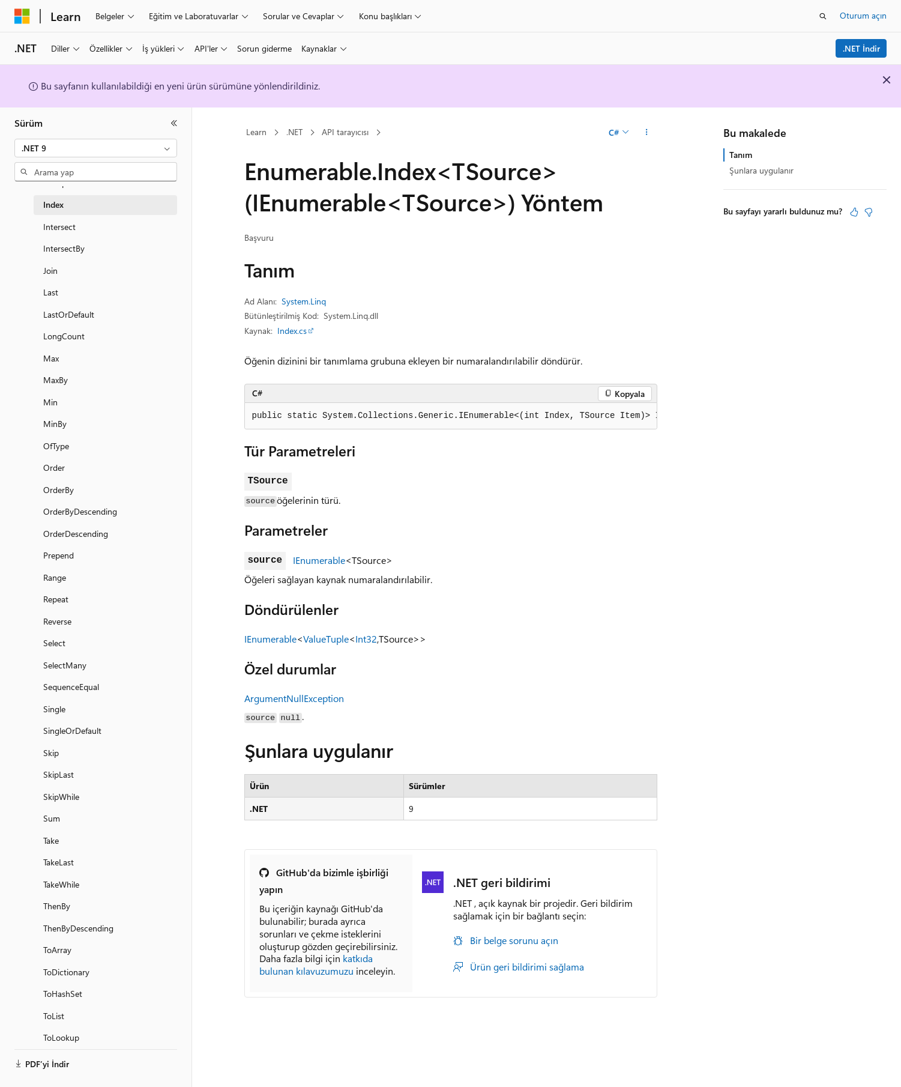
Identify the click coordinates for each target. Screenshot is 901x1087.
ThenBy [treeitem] (56, 906)
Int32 (366, 638)
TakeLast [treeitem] (58, 862)
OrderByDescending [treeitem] (80, 511)
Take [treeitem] (51, 840)
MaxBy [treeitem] (55, 380)
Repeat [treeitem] (55, 599)
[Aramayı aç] (823, 16)
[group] (450, 416)
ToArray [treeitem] (57, 949)
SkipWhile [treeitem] (61, 796)
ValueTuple (326, 638)
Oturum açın (863, 15)
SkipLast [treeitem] (58, 774)
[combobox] (95, 148)
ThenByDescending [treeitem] (78, 928)
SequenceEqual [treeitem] (71, 686)
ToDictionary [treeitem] (66, 972)
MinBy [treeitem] (55, 423)
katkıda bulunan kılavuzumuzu (316, 964)
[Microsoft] (22, 16)
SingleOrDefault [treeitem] (72, 730)
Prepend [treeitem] (58, 555)
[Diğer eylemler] (646, 132)
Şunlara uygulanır (761, 170)
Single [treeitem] (54, 709)
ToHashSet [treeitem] (62, 993)
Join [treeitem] (50, 270)
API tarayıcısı (345, 132)
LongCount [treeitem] (64, 336)
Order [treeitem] (54, 467)
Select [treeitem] (54, 643)
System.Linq (304, 301)
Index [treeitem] (53, 204)
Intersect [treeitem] (59, 226)
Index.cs (292, 330)
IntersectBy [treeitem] (64, 248)
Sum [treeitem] (51, 818)
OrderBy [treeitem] (58, 489)
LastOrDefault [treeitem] (68, 314)
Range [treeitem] (54, 577)
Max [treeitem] (51, 358)
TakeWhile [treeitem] (61, 884)
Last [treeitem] (50, 292)
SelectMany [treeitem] (64, 665)
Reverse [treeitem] (57, 621)
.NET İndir (861, 48)
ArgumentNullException (294, 698)
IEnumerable (319, 560)
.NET (294, 132)
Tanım (740, 154)
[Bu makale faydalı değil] (868, 212)
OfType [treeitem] (56, 446)
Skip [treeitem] (51, 752)
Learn (256, 132)
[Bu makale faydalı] (854, 212)
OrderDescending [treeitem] (75, 533)
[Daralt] (174, 123)
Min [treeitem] (50, 402)
